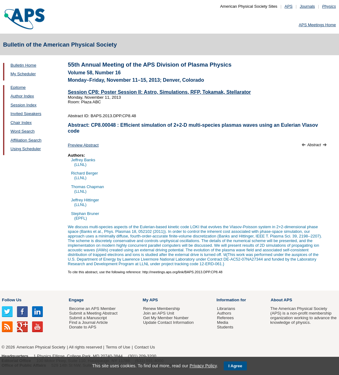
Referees (225, 317)
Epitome (18, 87)
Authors (224, 313)
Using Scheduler (25, 148)
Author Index (22, 96)
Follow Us (11, 300)
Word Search (22, 131)
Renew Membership (161, 308)
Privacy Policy (203, 365)
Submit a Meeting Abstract (93, 313)
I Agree (235, 366)
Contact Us (144, 347)
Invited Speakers (25, 113)
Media (222, 322)
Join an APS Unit (158, 313)
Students (225, 327)
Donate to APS (82, 327)
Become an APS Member (92, 308)
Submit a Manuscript (88, 317)
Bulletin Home (23, 65)
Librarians (226, 308)
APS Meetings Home (317, 25)
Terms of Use (118, 347)
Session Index (23, 105)
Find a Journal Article (88, 322)
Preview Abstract (83, 145)
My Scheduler (23, 74)
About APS (281, 300)
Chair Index (21, 122)
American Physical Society (41, 347)
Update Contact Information (168, 322)
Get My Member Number (166, 317)
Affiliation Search (26, 140)
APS (288, 6)
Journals (307, 6)
